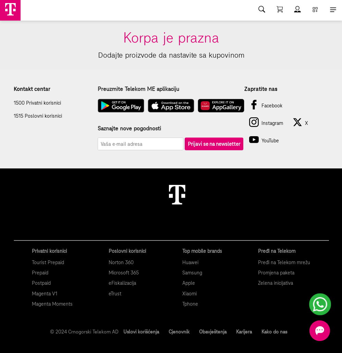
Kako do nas (274, 332)
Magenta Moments (52, 304)
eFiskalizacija (122, 283)
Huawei (190, 262)
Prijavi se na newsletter (214, 144)
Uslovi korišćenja (141, 332)
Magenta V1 (44, 294)
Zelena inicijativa (275, 283)
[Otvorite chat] (319, 330)
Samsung (192, 273)
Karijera (244, 332)
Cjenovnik (179, 332)
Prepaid (40, 273)
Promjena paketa (276, 273)
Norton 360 (121, 262)
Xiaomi (189, 294)
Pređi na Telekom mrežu (284, 262)
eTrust (115, 294)
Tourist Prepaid (48, 262)
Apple (188, 283)
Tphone (190, 304)
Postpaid (41, 283)
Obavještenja (213, 332)
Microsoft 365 (124, 273)
